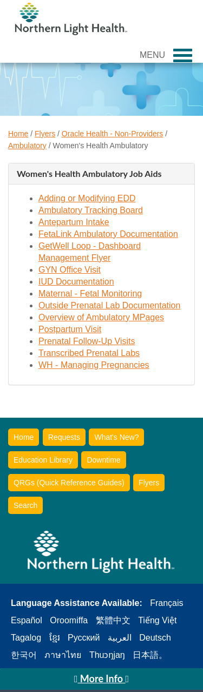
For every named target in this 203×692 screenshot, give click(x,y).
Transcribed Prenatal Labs (89, 353)
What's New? (116, 437)
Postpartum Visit (69, 329)
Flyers (45, 133)
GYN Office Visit (69, 269)
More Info (101, 678)
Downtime (103, 460)
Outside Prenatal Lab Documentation (109, 305)
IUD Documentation (76, 281)
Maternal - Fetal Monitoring (90, 293)
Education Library (43, 460)
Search (25, 505)
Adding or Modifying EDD (87, 198)
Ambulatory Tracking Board (90, 210)
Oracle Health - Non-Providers (112, 133)
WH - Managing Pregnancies (93, 365)
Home (18, 133)
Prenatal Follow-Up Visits (86, 341)
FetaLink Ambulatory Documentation (108, 234)
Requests (64, 437)
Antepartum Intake (73, 222)
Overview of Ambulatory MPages (101, 317)
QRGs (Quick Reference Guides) (69, 482)
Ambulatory (27, 145)
